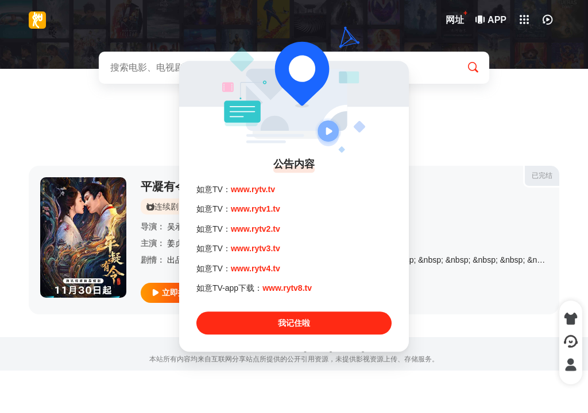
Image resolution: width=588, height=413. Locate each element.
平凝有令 (164, 186)
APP (491, 20)
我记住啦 (294, 323)
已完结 (542, 176)
